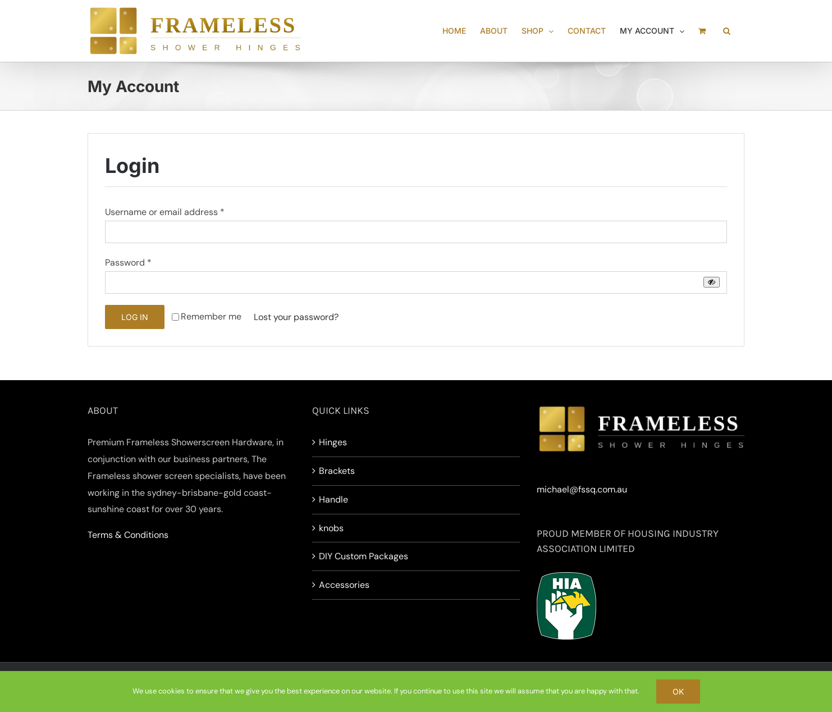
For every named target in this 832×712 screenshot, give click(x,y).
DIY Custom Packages (363, 556)
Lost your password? (296, 317)
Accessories (344, 585)
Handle (333, 499)
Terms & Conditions (128, 535)
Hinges (333, 442)
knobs (331, 528)
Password (128, 262)
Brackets (337, 471)
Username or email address (165, 212)
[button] (726, 31)
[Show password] (711, 282)
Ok (678, 691)
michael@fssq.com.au (582, 489)
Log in (134, 317)
